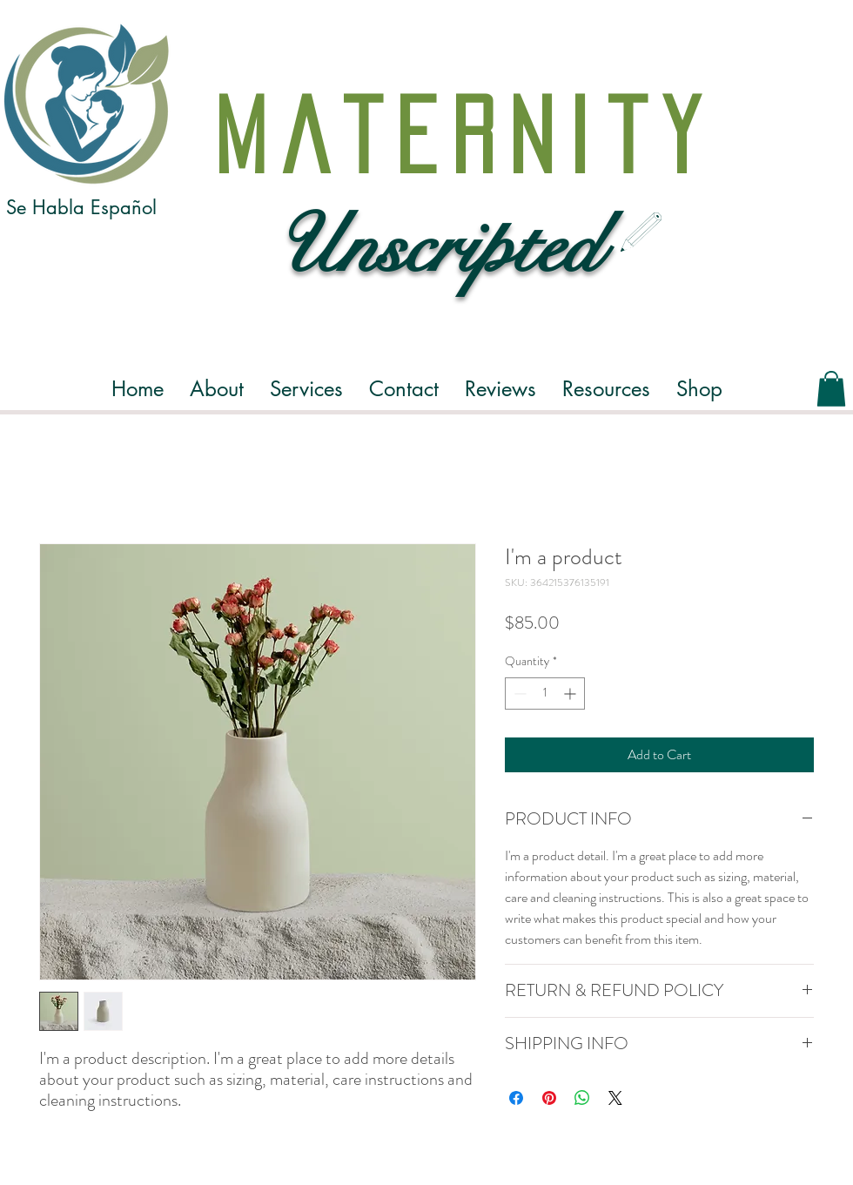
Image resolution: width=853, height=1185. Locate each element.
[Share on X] (615, 1097)
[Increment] (571, 693)
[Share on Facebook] (516, 1097)
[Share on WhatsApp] (582, 1097)
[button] (217, 389)
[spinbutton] (545, 693)
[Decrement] (518, 693)
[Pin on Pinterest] (549, 1097)
